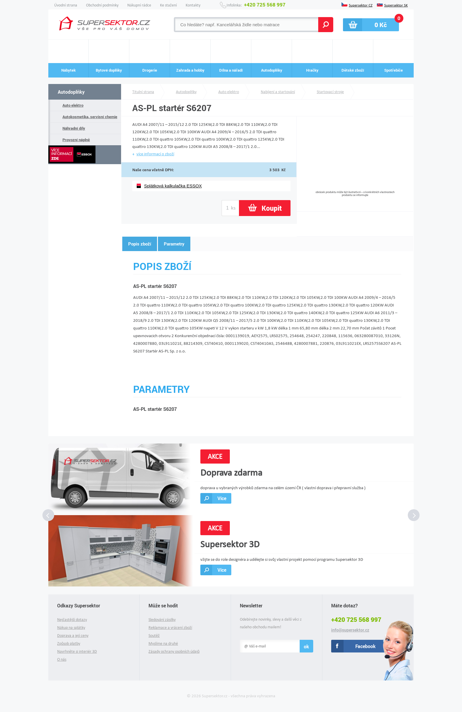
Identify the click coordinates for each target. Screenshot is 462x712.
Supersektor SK (396, 4)
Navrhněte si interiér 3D (77, 651)
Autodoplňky (71, 92)
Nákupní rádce (139, 5)
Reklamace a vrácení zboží (170, 627)
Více (221, 498)
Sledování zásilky (162, 619)
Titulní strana (143, 91)
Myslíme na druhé (163, 643)
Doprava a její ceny (72, 635)
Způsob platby (68, 643)
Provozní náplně (76, 139)
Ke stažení (168, 5)
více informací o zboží (155, 153)
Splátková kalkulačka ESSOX (173, 185)
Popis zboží (139, 244)
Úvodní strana (65, 5)
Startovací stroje (330, 91)
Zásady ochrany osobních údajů (173, 651)
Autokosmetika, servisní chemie (89, 116)
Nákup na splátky (71, 627)
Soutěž (154, 635)
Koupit (272, 208)
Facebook (365, 646)
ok (306, 646)
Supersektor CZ (360, 4)
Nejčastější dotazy (72, 619)
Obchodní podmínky (102, 5)
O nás (61, 659)
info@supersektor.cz (350, 630)
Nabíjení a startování (278, 91)
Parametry (174, 244)
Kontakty (193, 5)
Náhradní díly (73, 128)
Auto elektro (72, 105)
